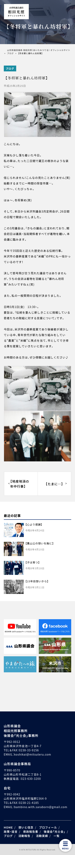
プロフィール (48, 827)
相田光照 (16, 11)
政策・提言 (11, 832)
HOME (8, 827)
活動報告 (24, 836)
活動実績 (42, 836)
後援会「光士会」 (54, 832)
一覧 (57, 836)
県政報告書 (30, 832)
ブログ (10, 68)
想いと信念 (25, 827)
